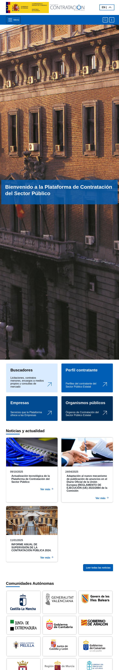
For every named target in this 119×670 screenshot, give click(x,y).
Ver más (47, 489)
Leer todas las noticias (98, 567)
